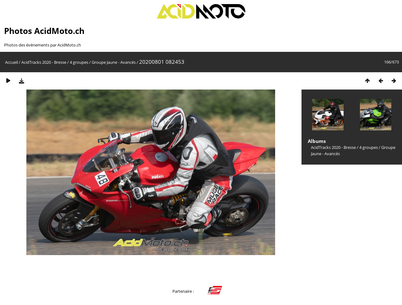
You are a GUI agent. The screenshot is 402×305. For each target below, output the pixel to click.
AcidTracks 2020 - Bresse (43, 62)
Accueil (11, 62)
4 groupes (79, 62)
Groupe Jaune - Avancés (114, 62)
